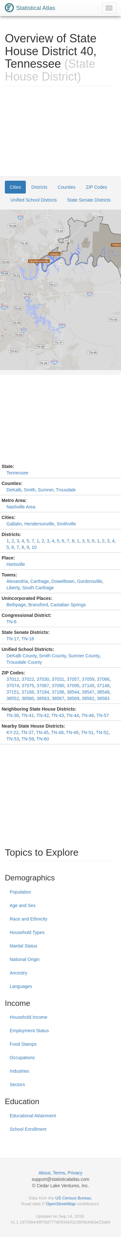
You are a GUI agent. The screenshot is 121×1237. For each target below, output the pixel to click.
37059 (88, 679)
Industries (19, 1071)
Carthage (39, 581)
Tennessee (17, 472)
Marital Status (23, 945)
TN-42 (42, 715)
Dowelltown (63, 581)
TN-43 (57, 715)
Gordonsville (89, 581)
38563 (42, 698)
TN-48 (57, 732)
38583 (103, 698)
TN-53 (12, 738)
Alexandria (17, 581)
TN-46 (87, 715)
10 (34, 547)
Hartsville (15, 564)
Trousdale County (24, 662)
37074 (12, 685)
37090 (58, 685)
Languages (21, 986)
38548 (103, 692)
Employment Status (29, 1030)
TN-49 (72, 732)
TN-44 (72, 715)
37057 (73, 679)
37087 (42, 685)
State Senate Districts (89, 200)
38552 (12, 698)
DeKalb (13, 489)
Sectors (17, 1084)
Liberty (13, 587)
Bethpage (16, 604)
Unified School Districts (33, 200)
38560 (28, 698)
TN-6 (11, 621)
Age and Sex (22, 905)
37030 (42, 679)
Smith (29, 489)
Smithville (66, 523)
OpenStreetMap (61, 1203)
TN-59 (27, 738)
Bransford (38, 604)
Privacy (75, 1172)
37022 (28, 679)
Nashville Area (20, 506)
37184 (42, 692)
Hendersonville (39, 523)
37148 (103, 685)
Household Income (28, 1017)
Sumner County (83, 655)
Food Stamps (23, 1044)
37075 (28, 685)
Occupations (22, 1057)
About (45, 1172)
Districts (39, 187)
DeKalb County (21, 655)
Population (20, 892)
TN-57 (102, 715)
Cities (15, 187)
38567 (58, 698)
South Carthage (38, 587)
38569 (73, 698)
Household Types (27, 932)
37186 (58, 692)
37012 (12, 679)
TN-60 (42, 738)
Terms (59, 1172)
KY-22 (12, 732)
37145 (88, 685)
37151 (12, 692)
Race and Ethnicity (28, 918)
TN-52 (102, 732)
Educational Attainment (33, 1115)
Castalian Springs (68, 604)
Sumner (45, 489)
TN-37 (27, 732)
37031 (58, 679)
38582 (88, 698)
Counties (67, 187)
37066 (103, 679)
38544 (73, 692)
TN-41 (27, 715)
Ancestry (18, 972)
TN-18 (27, 638)
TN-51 (87, 732)
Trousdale (66, 489)
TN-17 (12, 638)
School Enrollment (28, 1129)
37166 (28, 692)
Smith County (52, 655)
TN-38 (12, 715)
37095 (73, 685)
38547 (88, 692)
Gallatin (14, 523)
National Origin (25, 959)
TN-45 (42, 732)
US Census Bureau (73, 1198)
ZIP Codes (96, 187)
